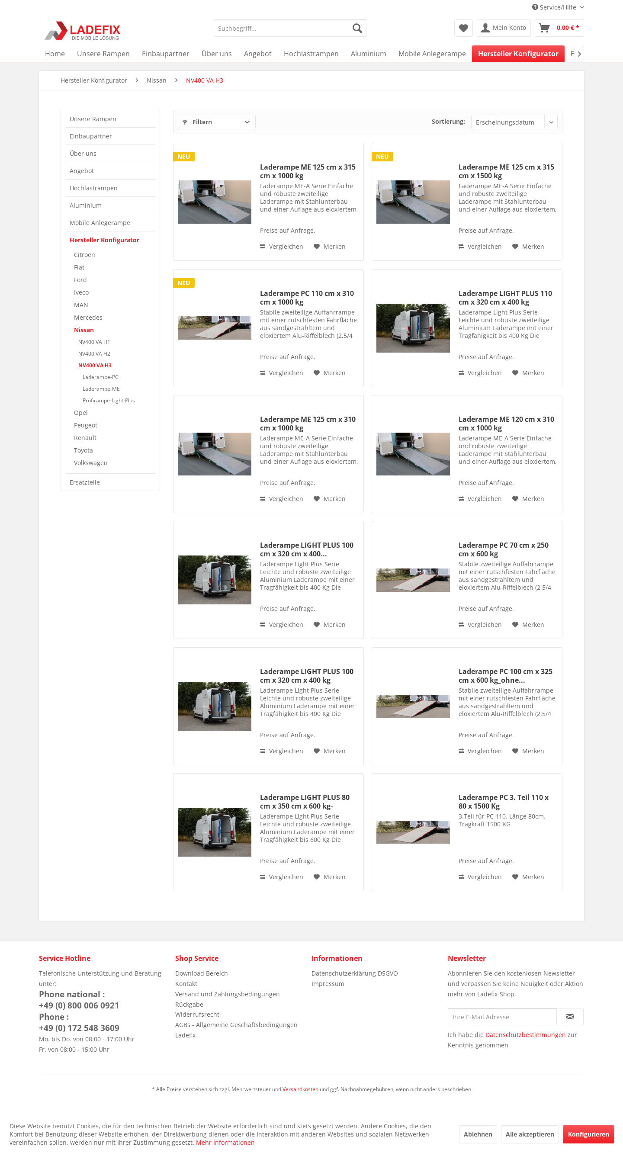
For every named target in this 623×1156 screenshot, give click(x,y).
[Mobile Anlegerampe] (432, 53)
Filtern (197, 122)
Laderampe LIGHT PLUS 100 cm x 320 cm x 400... (306, 549)
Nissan (84, 330)
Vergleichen (281, 246)
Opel (81, 412)
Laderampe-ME (101, 388)
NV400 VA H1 (94, 342)
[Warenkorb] (559, 28)
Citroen (84, 254)
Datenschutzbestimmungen (525, 1035)
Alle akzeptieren (530, 1134)
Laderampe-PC (101, 377)
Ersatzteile (85, 482)
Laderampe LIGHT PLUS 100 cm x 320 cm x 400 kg (306, 675)
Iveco (81, 292)
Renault (85, 438)
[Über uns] (217, 53)
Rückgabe (189, 1004)
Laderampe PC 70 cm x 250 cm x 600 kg (504, 549)
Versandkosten (300, 1089)
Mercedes (88, 317)
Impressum (328, 983)
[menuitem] (290, 28)
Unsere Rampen (93, 119)
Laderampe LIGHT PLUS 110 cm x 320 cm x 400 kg (505, 297)
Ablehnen (478, 1134)
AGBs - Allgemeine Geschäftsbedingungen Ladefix (236, 1030)
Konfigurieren (588, 1134)
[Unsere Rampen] (103, 53)
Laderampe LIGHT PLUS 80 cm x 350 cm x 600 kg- (305, 801)
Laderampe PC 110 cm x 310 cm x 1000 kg (307, 297)
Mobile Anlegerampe (100, 222)
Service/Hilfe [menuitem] (555, 7)
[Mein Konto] (504, 28)
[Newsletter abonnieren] (570, 1016)
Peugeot (85, 425)
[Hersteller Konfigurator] (518, 53)
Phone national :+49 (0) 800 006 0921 (79, 1000)
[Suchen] (357, 28)
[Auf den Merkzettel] (330, 246)
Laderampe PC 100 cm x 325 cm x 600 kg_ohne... (505, 675)
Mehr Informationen (225, 1142)
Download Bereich (201, 973)
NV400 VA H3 (95, 365)
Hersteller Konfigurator (104, 240)
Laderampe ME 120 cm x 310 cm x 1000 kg (506, 423)
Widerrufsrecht (197, 1014)
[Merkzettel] (463, 28)
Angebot (82, 171)
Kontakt (186, 983)
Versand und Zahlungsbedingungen (227, 994)
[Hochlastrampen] (311, 53)
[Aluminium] (368, 53)
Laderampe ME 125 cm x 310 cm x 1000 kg (308, 423)
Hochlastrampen (94, 188)
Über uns (83, 153)
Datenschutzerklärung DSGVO (355, 973)
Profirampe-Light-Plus (109, 400)
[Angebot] (258, 53)
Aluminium (86, 205)
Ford (80, 280)
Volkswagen (91, 463)
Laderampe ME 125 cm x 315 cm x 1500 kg (506, 171)
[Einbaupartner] (166, 53)
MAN (81, 305)
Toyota (83, 450)
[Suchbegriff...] (290, 28)
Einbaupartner (91, 136)
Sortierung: (448, 121)
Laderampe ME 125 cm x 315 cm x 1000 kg (308, 171)
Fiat (79, 267)
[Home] (55, 53)
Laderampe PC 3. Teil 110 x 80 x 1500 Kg (504, 801)
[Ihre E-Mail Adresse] (502, 1016)
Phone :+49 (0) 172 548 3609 (79, 1022)
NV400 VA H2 (94, 353)
